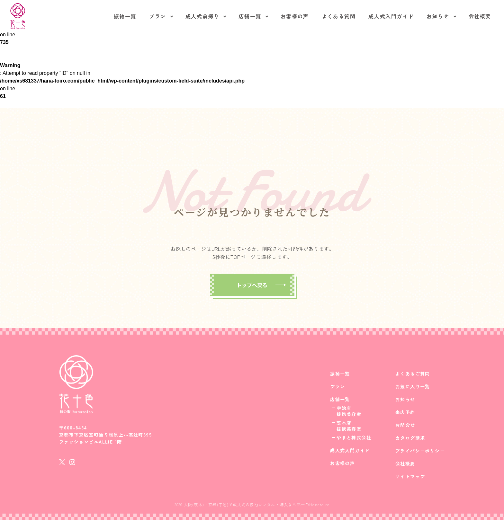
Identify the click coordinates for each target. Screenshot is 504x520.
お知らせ (438, 16)
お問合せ (405, 425)
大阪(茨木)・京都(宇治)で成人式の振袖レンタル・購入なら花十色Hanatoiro (256, 504)
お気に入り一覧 (412, 386)
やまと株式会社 (354, 437)
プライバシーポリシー (420, 450)
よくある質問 (339, 16)
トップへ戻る (252, 285)
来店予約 (405, 412)
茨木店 (344, 422)
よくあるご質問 (412, 373)
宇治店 (344, 408)
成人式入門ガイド (391, 16)
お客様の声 (295, 16)
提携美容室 (349, 414)
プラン (157, 16)
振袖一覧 (125, 16)
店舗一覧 (250, 16)
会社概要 (480, 16)
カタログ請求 (410, 438)
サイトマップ (410, 476)
